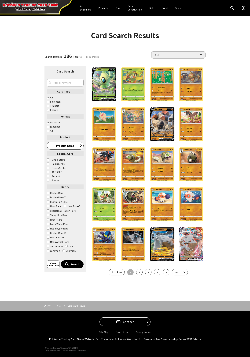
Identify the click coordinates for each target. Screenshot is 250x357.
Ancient (56, 176)
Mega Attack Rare (59, 241)
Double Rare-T (58, 197)
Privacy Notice (143, 332)
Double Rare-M (58, 233)
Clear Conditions (53, 264)
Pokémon (55, 101)
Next (177, 272)
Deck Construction (135, 8)
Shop (178, 8)
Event (165, 8)
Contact (128, 322)
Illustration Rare (59, 201)
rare (70, 246)
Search (74, 264)
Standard (55, 122)
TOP (49, 305)
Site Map (103, 332)
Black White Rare (59, 224)
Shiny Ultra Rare (58, 215)
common (55, 250)
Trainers (54, 105)
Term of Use (122, 332)
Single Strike (58, 159)
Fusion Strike (59, 168)
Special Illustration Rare (63, 210)
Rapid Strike (58, 163)
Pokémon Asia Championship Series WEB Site (170, 339)
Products (103, 8)
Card (117, 8)
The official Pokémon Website (119, 339)
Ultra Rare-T (73, 206)
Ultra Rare (55, 206)
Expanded (55, 126)
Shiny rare (71, 250)
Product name (65, 146)
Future (55, 180)
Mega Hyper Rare (59, 228)
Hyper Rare (56, 219)
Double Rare (56, 192)
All (51, 97)
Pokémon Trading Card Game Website (71, 339)
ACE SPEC (57, 172)
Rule (151, 8)
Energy (54, 109)
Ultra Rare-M (57, 237)
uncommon (56, 246)
